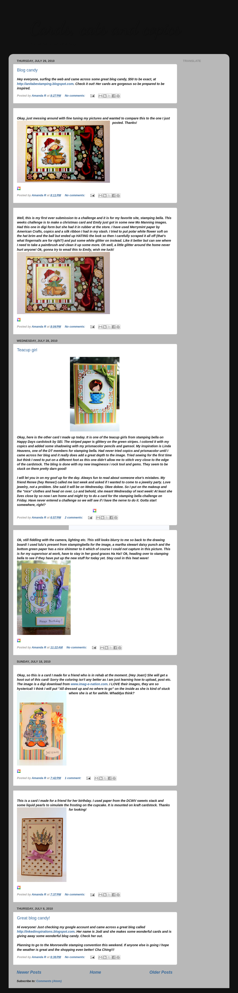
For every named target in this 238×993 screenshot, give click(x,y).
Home (95, 972)
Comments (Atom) (49, 981)
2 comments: (74, 517)
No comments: (75, 95)
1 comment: (73, 778)
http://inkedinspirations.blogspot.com (46, 931)
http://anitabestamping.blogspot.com (45, 84)
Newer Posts (29, 972)
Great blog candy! (33, 918)
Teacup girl (27, 350)
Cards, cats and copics (105, 28)
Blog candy (27, 70)
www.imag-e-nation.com (89, 684)
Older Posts (160, 972)
